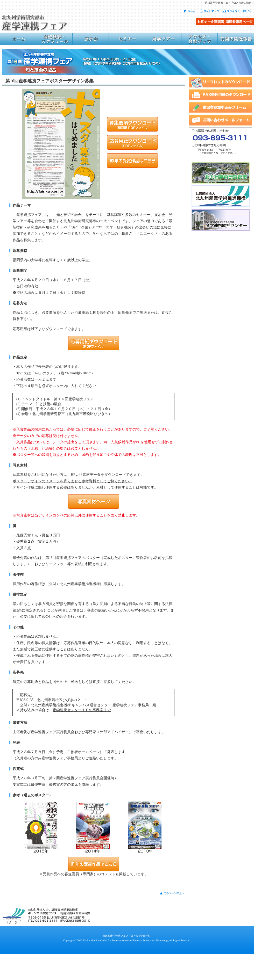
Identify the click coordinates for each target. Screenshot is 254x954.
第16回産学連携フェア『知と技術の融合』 (127, 935)
